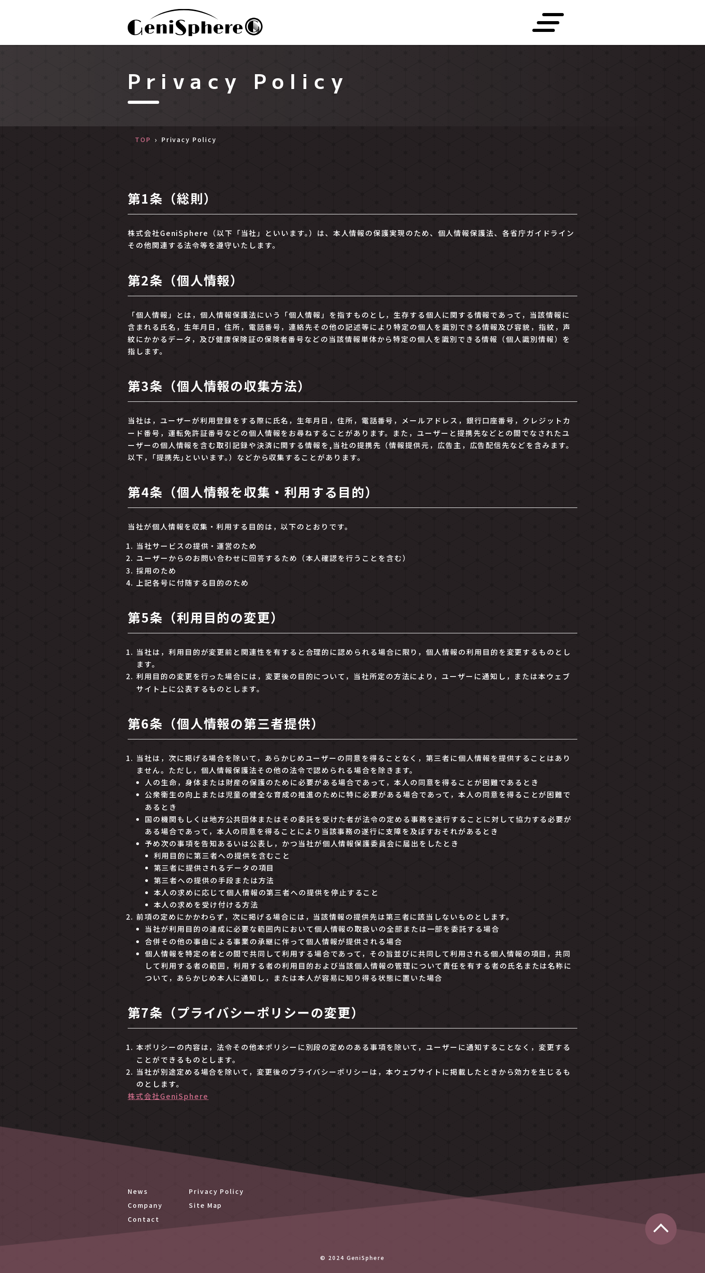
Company (145, 1205)
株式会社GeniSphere (168, 1096)
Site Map (205, 1205)
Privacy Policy (216, 1191)
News (138, 1191)
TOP (143, 139)
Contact (143, 1219)
